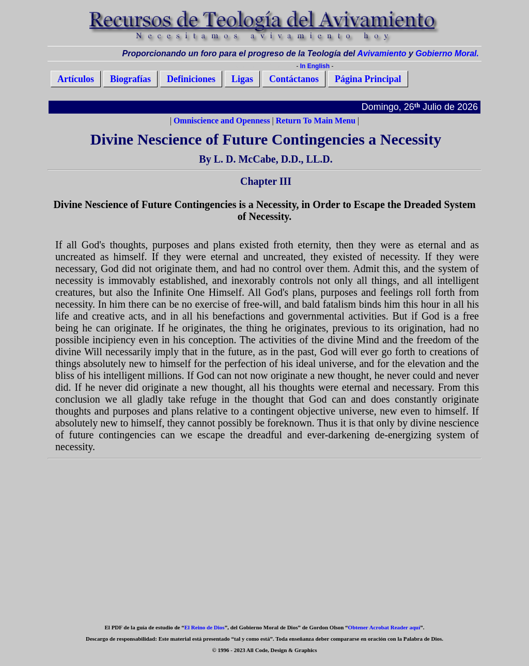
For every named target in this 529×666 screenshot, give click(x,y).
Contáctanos (294, 79)
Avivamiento (381, 53)
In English (315, 66)
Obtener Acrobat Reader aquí (384, 627)
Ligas (242, 79)
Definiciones (191, 79)
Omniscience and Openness (222, 120)
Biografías (130, 79)
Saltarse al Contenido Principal (245, 66)
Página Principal (368, 79)
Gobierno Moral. (447, 53)
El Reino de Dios (204, 627)
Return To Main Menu (315, 120)
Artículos (75, 79)
